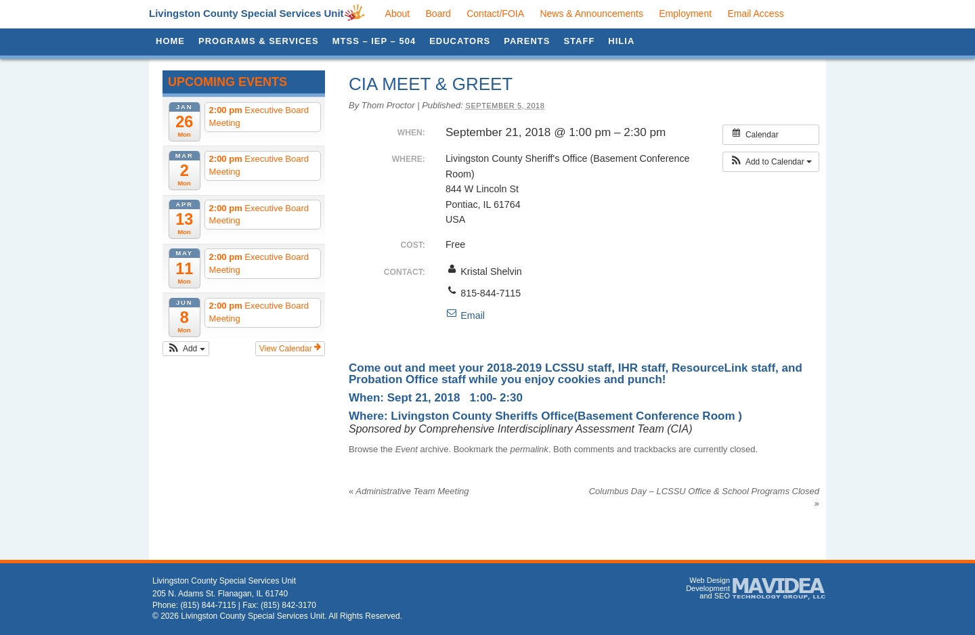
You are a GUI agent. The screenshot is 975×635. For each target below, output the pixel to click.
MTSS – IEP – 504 (374, 41)
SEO (722, 596)
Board (438, 13)
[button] (186, 348)
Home (170, 41)
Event (406, 449)
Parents (527, 41)
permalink (529, 449)
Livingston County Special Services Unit (246, 13)
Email (465, 315)
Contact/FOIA (495, 13)
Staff (578, 41)
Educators (459, 41)
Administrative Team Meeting (409, 491)
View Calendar (290, 348)
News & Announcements (591, 13)
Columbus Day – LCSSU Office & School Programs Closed (704, 493)
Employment (685, 13)
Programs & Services (258, 41)
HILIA (621, 41)
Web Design (709, 580)
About (397, 13)
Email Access (755, 13)
